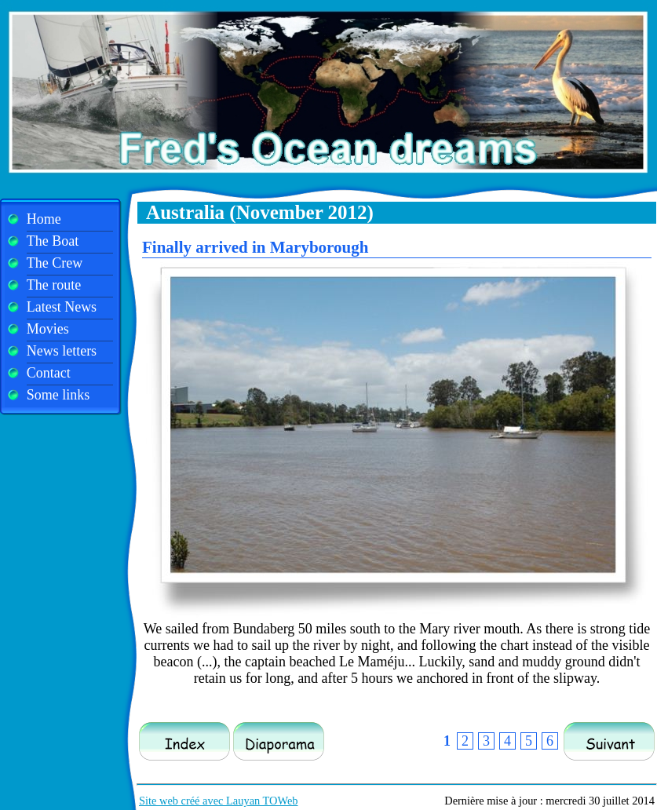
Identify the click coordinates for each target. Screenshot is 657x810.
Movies (48, 329)
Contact (49, 373)
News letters (62, 351)
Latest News (62, 307)
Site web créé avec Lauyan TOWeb (218, 800)
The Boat (52, 241)
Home (44, 219)
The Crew (54, 263)
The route (54, 285)
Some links (58, 395)
